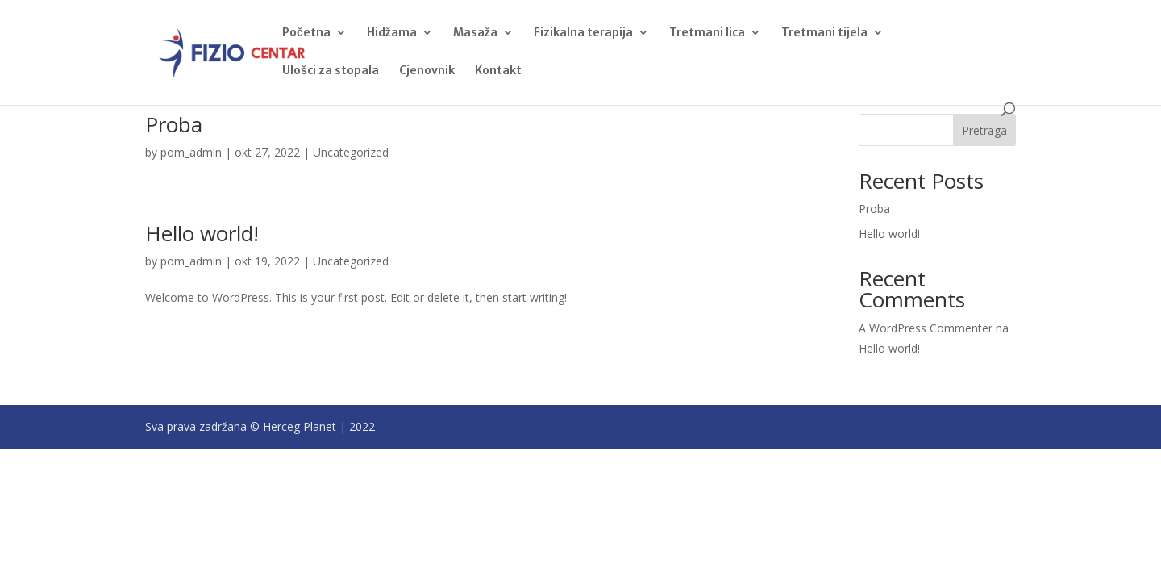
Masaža (475, 33)
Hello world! (202, 233)
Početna (306, 33)
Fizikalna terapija (583, 33)
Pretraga (984, 130)
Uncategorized (351, 152)
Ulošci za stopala (330, 71)
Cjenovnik (427, 71)
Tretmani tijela (824, 33)
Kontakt (498, 71)
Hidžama (392, 33)
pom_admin (191, 152)
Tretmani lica (707, 33)
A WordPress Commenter (925, 328)
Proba (173, 124)
